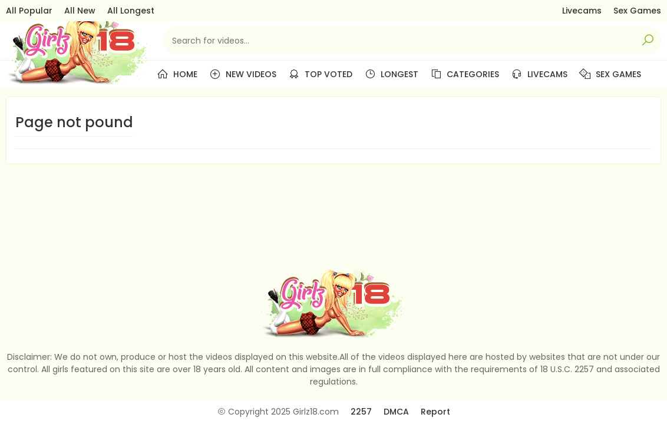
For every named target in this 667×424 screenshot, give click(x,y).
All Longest (130, 10)
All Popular (29, 10)
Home (177, 74)
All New (79, 10)
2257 (361, 412)
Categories (464, 74)
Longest (391, 74)
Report (435, 412)
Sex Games (637, 10)
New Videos (242, 74)
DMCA (396, 412)
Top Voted (320, 74)
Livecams (582, 10)
